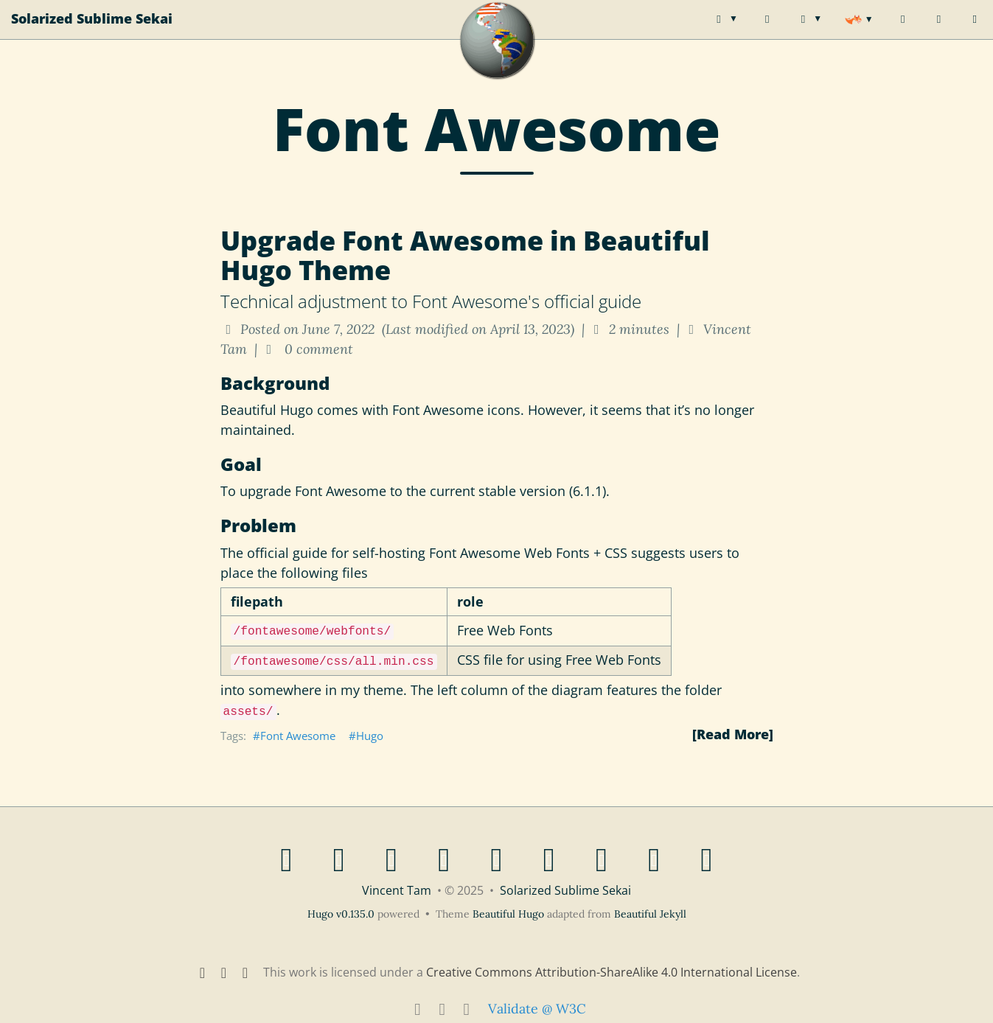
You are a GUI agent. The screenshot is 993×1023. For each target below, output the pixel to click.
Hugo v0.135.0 (340, 914)
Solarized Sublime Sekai (92, 33)
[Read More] (732, 734)
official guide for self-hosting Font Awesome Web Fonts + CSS (437, 553)
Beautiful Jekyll (650, 914)
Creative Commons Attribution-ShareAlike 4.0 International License (611, 972)
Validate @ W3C (537, 1008)
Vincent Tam (396, 890)
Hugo (369, 735)
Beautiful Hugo (266, 410)
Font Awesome (297, 735)
